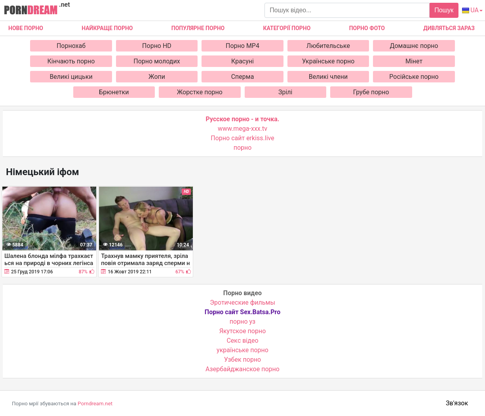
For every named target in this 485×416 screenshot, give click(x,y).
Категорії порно (286, 28)
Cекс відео (242, 340)
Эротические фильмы (242, 302)
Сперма (242, 76)
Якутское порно (242, 331)
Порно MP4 (242, 46)
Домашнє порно (414, 46)
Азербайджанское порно (242, 369)
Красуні (242, 61)
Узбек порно (242, 359)
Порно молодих (156, 61)
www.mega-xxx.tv (242, 128)
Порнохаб (71, 46)
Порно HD (156, 46)
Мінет (413, 61)
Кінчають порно (71, 61)
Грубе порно (371, 92)
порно (243, 147)
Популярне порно (197, 28)
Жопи (156, 76)
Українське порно (328, 61)
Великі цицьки (70, 76)
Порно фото (367, 28)
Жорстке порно (200, 92)
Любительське (328, 46)
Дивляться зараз (449, 28)
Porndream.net (95, 403)
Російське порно (413, 76)
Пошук (443, 10)
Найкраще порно (107, 28)
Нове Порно (25, 28)
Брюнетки (114, 92)
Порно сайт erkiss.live (242, 138)
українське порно (242, 350)
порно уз (242, 321)
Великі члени (328, 76)
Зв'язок (457, 403)
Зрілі (285, 92)
